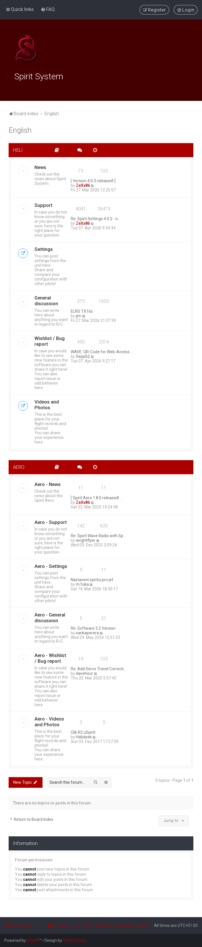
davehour (84, 672)
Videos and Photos (46, 404)
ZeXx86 (83, 184)
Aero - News (47, 483)
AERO (18, 466)
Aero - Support (50, 521)
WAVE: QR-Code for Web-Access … (102, 351)
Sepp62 (83, 355)
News (40, 166)
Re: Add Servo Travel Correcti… (98, 668)
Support (43, 204)
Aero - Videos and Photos (49, 721)
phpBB (33, 940)
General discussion (46, 300)
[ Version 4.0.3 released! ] (93, 180)
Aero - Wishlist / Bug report (50, 657)
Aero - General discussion (49, 617)
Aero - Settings (50, 565)
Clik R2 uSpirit (83, 731)
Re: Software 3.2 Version (93, 627)
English (20, 130)
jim (78, 315)
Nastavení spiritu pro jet (92, 579)
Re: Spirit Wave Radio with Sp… (98, 535)
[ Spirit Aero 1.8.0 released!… (96, 497)
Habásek (84, 736)
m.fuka (82, 583)
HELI (18, 149)
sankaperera (87, 632)
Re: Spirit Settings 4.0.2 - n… (95, 218)
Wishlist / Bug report (49, 340)
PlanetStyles (74, 940)
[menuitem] (47, 9)
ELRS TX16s (82, 310)
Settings (43, 248)
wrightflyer (85, 539)
